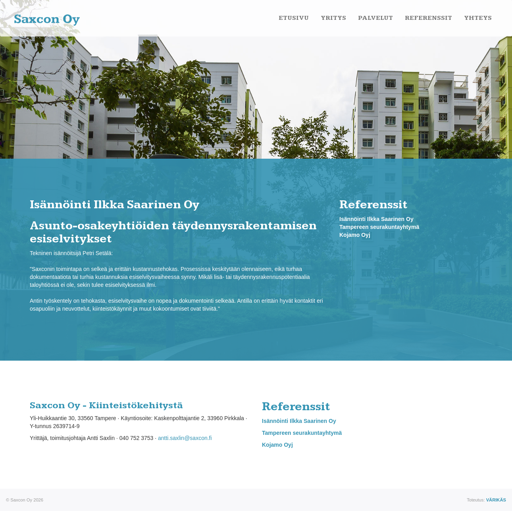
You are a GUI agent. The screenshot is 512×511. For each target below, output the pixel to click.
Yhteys (478, 18)
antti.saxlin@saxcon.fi (185, 438)
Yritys (333, 18)
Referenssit (428, 18)
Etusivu (294, 18)
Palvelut (375, 18)
